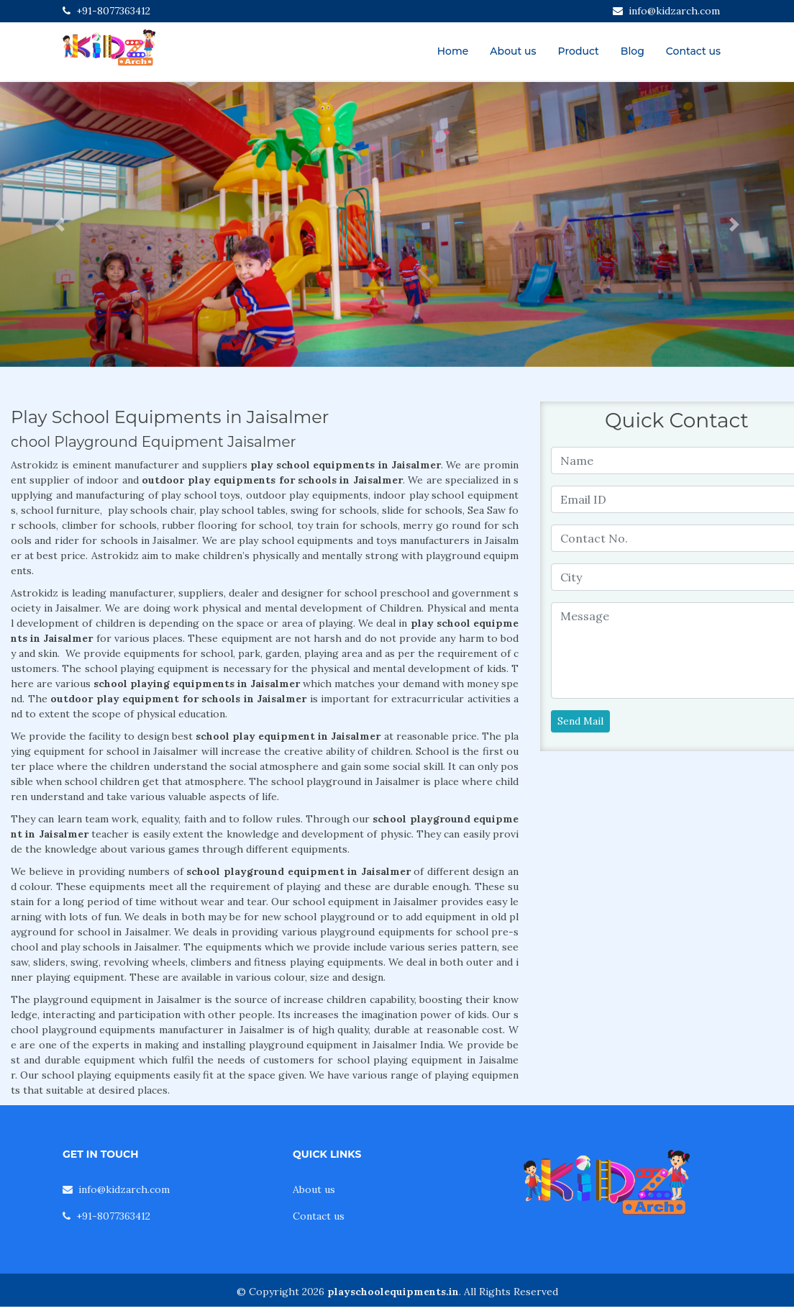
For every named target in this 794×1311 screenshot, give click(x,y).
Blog (632, 51)
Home (453, 51)
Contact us (693, 51)
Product (578, 51)
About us (513, 51)
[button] (59, 224)
